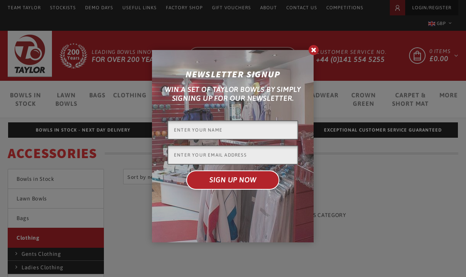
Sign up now (232, 180)
